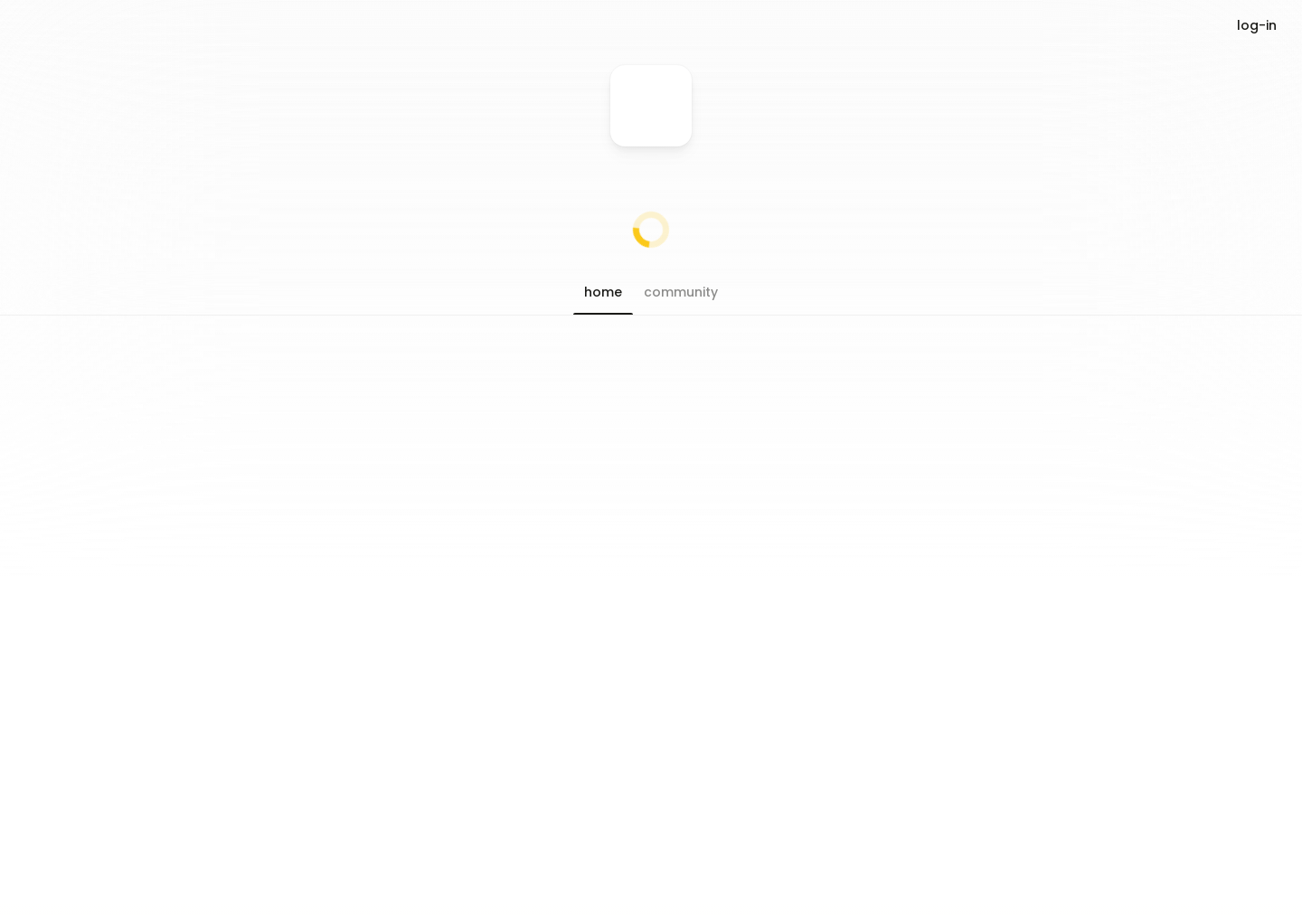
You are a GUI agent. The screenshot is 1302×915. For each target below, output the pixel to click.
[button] (603, 292)
